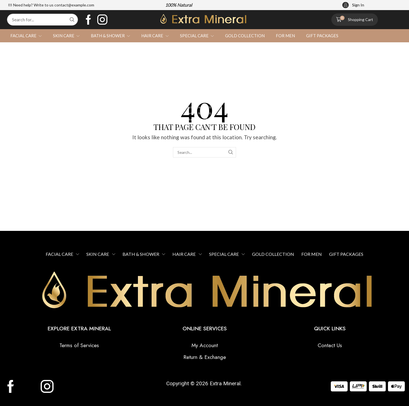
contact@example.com (74, 5)
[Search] (72, 19)
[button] (353, 5)
